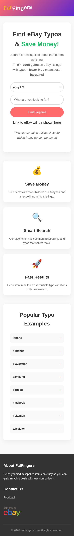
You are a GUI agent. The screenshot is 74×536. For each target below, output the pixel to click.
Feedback (9, 497)
